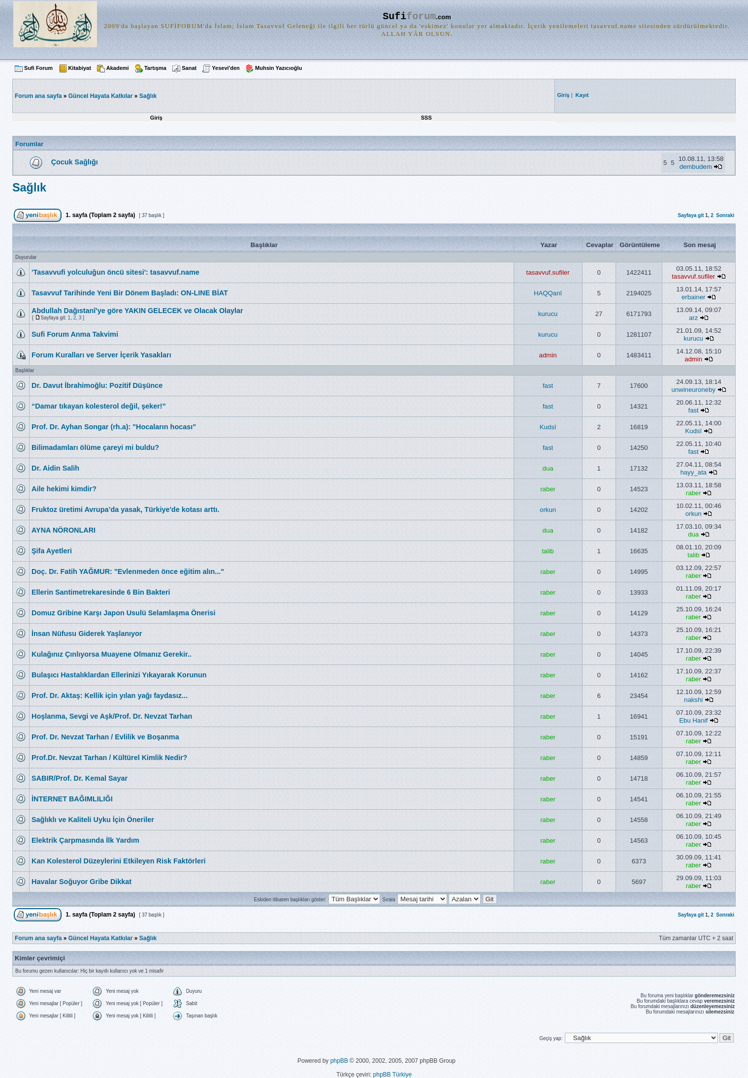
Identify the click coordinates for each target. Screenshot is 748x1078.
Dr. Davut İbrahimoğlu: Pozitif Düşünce (97, 385)
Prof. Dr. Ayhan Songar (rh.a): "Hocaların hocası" (114, 427)
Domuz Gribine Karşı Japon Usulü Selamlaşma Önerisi (123, 613)
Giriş (156, 118)
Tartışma (155, 68)
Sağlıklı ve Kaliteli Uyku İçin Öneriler (93, 820)
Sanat (189, 68)
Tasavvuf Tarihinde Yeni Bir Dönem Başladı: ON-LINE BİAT (130, 293)
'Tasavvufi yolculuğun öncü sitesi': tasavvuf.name (115, 272)
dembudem (696, 166)
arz (693, 317)
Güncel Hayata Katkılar (100, 96)
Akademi (117, 68)
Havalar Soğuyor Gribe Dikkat (81, 882)
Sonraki (725, 215)
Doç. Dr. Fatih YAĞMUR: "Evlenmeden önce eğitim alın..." (128, 571)
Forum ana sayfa (38, 938)
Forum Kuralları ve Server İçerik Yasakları (101, 355)
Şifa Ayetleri (52, 551)
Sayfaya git (691, 215)
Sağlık (148, 96)
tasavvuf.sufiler (548, 272)
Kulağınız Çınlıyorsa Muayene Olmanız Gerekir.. (112, 654)
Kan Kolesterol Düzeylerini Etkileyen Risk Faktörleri (119, 861)
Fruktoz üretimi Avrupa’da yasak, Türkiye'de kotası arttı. (125, 509)
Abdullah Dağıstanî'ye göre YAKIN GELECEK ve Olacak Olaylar (137, 311)
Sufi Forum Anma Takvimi (75, 334)
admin (548, 355)
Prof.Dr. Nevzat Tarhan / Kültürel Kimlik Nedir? (109, 757)
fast (548, 385)
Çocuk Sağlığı (74, 162)
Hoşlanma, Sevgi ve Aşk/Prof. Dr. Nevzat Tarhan (112, 716)
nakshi (693, 699)
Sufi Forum (38, 68)
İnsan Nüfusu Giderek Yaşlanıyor (87, 633)
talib (547, 551)
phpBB (339, 1060)
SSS (426, 118)
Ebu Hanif (693, 720)
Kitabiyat (79, 68)
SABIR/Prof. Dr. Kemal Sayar (80, 778)
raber (547, 489)
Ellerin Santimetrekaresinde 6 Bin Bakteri (101, 592)
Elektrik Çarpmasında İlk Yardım (85, 840)
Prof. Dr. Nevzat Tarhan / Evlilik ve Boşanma (105, 737)
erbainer (693, 297)
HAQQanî (548, 293)
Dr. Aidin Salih (55, 468)
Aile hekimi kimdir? (64, 489)
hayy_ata (693, 472)
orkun (548, 509)
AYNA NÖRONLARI (64, 530)
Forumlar (29, 144)
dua (548, 468)
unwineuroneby (693, 389)
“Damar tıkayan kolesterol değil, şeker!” (99, 406)
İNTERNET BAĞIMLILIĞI (72, 799)
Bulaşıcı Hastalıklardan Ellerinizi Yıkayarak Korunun (119, 675)
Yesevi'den (225, 68)
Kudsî (548, 427)
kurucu (548, 313)
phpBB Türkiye (392, 1074)
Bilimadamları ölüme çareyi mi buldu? (95, 447)
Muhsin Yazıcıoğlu (278, 68)
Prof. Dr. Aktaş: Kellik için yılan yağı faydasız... (110, 695)
